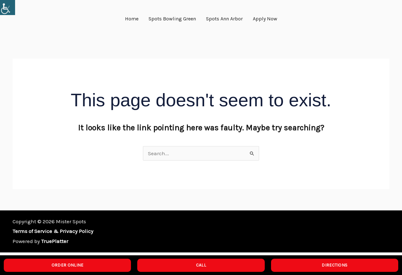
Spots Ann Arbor (224, 19)
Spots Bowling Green (172, 19)
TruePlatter (54, 241)
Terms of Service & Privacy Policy (53, 231)
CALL (201, 265)
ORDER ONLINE (68, 265)
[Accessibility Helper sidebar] (7, 7)
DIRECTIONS (334, 265)
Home (132, 19)
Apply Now (265, 19)
